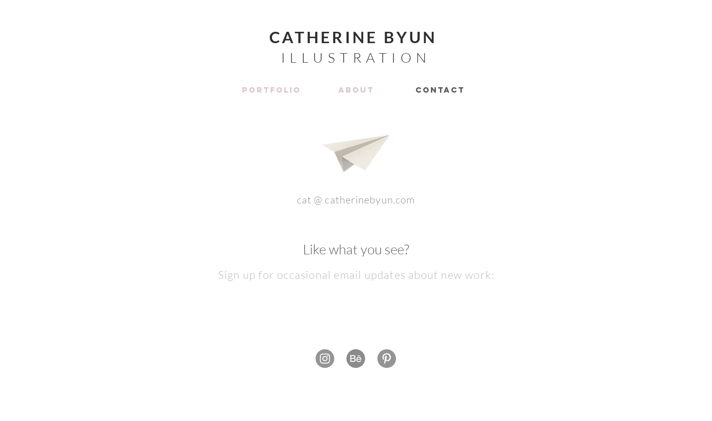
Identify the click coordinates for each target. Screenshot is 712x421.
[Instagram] (325, 358)
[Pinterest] (386, 358)
